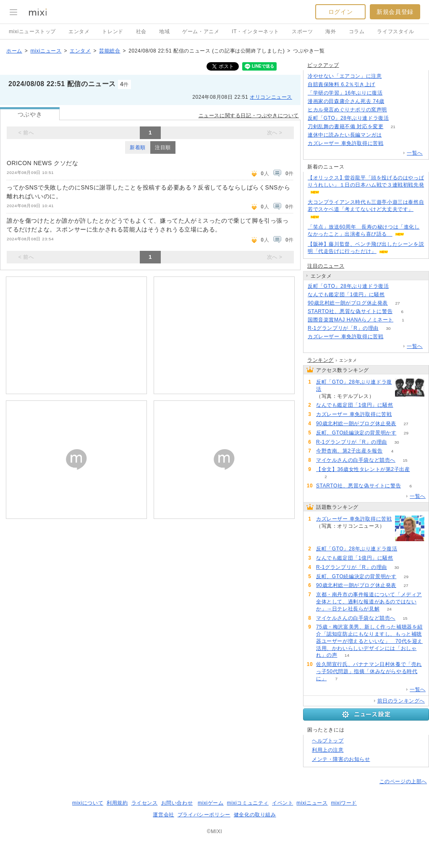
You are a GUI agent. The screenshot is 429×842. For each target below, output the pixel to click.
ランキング (320, 360)
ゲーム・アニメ (200, 31)
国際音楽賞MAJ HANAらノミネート (350, 320)
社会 (141, 31)
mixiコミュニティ (248, 803)
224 (391, 76)
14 (347, 655)
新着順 (138, 147)
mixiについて (87, 803)
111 (385, 84)
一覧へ (415, 153)
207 (393, 143)
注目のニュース (325, 266)
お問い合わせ (177, 803)
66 (394, 101)
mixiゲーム (211, 803)
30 (388, 328)
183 (398, 118)
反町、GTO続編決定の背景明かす (356, 433)
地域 (164, 31)
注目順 (163, 147)
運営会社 (163, 815)
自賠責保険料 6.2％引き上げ (341, 84)
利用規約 (117, 803)
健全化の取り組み (255, 815)
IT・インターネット (255, 31)
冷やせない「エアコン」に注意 (345, 76)
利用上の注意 (328, 750)
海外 (330, 31)
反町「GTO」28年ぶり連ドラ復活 (348, 118)
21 (393, 126)
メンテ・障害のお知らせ (341, 759)
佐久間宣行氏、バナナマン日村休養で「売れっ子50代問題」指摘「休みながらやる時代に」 (369, 671)
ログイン (340, 11)
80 (394, 294)
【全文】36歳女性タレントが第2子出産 (363, 469)
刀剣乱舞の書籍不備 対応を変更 (345, 126)
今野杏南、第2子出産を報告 (349, 451)
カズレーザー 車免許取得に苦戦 (345, 143)
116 (392, 93)
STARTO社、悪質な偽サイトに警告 (350, 311)
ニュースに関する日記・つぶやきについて (249, 115)
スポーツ (302, 31)
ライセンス (144, 803)
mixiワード (344, 803)
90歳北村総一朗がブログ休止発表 (348, 303)
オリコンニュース (271, 97)
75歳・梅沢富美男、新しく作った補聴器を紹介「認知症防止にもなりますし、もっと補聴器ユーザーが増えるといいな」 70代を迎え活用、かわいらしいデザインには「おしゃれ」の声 (369, 641)
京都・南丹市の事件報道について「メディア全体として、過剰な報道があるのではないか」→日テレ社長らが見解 (369, 602)
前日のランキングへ (401, 701)
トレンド (112, 31)
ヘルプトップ (328, 741)
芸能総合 (109, 51)
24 (389, 609)
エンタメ (78, 31)
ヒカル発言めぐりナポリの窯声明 (347, 110)
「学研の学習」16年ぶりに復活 (345, 93)
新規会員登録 (395, 11)
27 (397, 303)
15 (405, 460)
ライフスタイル (395, 31)
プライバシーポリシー (204, 815)
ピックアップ (323, 65)
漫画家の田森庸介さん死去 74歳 (346, 101)
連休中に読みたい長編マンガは (345, 135)
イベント (282, 803)
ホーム (14, 51)
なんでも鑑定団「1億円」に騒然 (346, 294)
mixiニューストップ (32, 31)
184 (398, 286)
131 (396, 110)
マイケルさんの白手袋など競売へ (355, 460)
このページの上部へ (403, 781)
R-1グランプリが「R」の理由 (343, 328)
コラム (357, 31)
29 (406, 433)
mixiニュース (45, 51)
